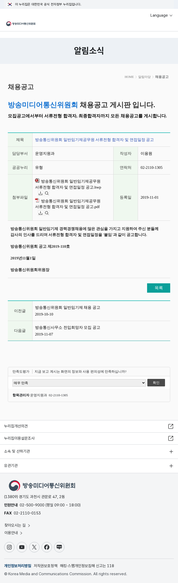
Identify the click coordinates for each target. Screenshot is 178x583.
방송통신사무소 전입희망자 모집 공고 (67, 327)
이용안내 (13, 533)
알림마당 (144, 77)
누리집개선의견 (16, 426)
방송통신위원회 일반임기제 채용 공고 (67, 307)
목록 (159, 288)
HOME (129, 77)
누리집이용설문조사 (19, 438)
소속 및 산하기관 (17, 451)
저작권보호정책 (45, 566)
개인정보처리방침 (17, 566)
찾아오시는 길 (17, 525)
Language (161, 15)
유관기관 (11, 465)
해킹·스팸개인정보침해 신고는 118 (87, 566)
